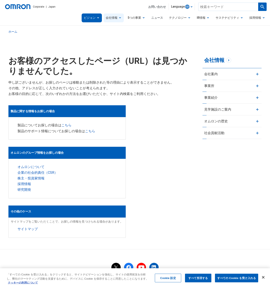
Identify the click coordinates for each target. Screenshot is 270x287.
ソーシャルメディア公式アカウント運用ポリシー (216, 244)
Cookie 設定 (168, 278)
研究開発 (24, 192)
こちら (164, 121)
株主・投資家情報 (31, 180)
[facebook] (128, 230)
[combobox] (182, 7)
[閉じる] (263, 278)
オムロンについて (31, 169)
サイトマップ (125, 176)
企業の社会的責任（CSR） (38, 174)
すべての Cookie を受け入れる (236, 278)
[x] (116, 230)
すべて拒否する (198, 278)
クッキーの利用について (160, 244)
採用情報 (24, 186)
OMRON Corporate (34, 244)
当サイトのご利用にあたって (118, 244)
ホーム (12, 31)
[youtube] (141, 230)
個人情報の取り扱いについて (73, 244)
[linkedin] (154, 230)
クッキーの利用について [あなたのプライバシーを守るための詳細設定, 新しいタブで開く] (23, 283)
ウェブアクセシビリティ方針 (135, 250)
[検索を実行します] (262, 7)
